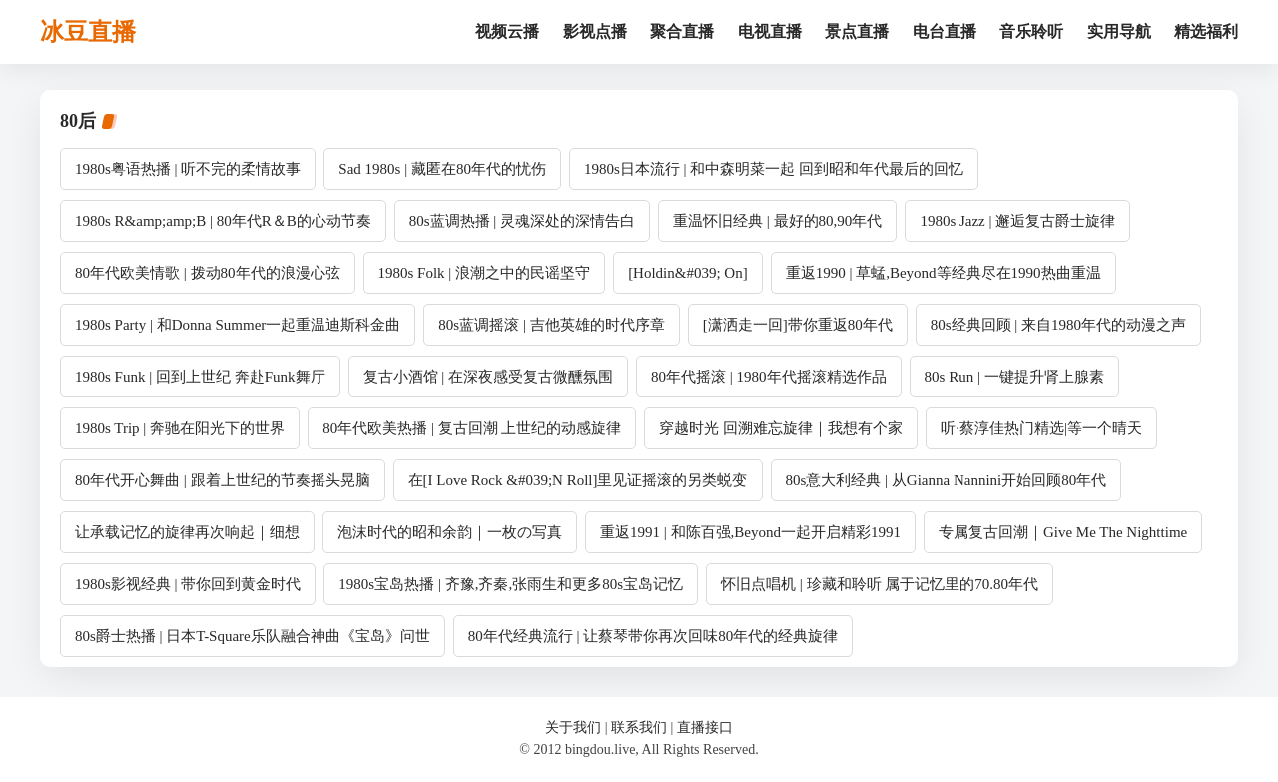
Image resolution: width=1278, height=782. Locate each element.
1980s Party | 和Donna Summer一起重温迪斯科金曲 (237, 325)
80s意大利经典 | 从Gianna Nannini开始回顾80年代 (946, 480)
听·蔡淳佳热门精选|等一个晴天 (1041, 428)
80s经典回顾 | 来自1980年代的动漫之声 (1058, 325)
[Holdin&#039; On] (688, 273)
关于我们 (573, 727)
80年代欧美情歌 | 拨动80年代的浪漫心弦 (207, 273)
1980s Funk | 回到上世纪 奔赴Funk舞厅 (200, 377)
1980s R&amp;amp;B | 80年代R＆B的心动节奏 (223, 221)
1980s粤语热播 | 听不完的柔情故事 (188, 169)
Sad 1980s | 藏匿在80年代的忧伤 (442, 169)
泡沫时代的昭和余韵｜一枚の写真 (449, 532)
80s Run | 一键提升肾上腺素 (1014, 377)
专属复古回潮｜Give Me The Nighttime (1063, 532)
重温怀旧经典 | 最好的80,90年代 (777, 221)
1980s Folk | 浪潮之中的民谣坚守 (484, 273)
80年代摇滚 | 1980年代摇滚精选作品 (769, 377)
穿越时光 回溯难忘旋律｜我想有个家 (781, 428)
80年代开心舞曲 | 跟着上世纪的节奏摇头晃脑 (222, 480)
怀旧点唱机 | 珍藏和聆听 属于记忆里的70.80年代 (879, 584)
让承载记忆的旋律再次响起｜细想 (187, 532)
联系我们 (639, 727)
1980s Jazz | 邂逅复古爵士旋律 (1017, 221)
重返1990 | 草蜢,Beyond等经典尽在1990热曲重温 (943, 273)
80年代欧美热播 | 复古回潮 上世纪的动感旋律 (471, 428)
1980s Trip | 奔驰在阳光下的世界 (180, 428)
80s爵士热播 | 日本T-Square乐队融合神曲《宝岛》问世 (252, 636)
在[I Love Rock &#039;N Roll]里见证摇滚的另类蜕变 (578, 480)
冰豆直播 (88, 32)
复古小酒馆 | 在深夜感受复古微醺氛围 (488, 377)
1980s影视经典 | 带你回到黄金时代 (188, 584)
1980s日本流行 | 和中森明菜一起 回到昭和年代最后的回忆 (773, 169)
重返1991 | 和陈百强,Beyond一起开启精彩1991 (750, 532)
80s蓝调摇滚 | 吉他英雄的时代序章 (551, 325)
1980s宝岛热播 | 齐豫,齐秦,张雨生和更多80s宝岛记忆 (510, 584)
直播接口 (705, 727)
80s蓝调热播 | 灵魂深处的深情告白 (522, 221)
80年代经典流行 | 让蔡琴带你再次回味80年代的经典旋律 (653, 636)
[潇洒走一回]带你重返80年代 (798, 325)
